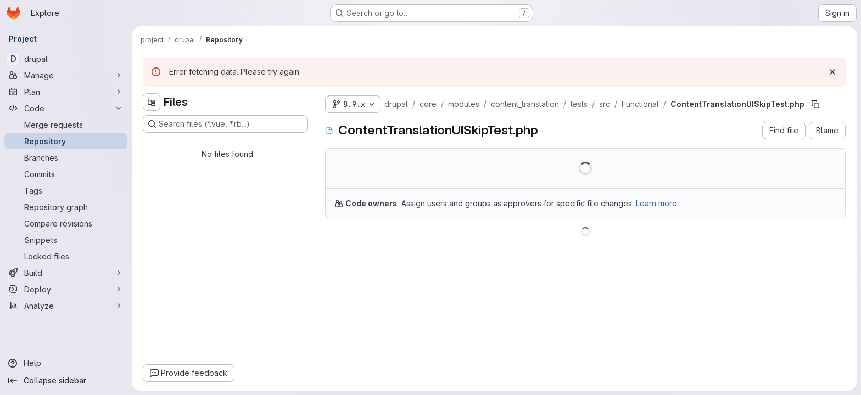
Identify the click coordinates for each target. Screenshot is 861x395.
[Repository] (65, 141)
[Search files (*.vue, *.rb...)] (225, 124)
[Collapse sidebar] (65, 380)
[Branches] (65, 157)
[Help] (65, 363)
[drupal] (65, 58)
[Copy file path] (815, 104)
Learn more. (657, 203)
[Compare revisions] (65, 223)
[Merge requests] (65, 124)
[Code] (65, 108)
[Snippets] (65, 239)
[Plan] (65, 91)
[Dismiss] (832, 71)
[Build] (65, 272)
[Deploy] (65, 289)
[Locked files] (65, 256)
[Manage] (65, 75)
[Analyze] (65, 305)
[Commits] (65, 174)
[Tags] (65, 190)
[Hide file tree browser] (151, 102)
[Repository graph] (65, 207)
